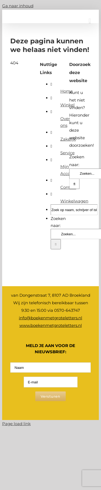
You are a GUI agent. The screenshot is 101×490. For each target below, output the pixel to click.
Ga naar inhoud (17, 5)
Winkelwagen (74, 201)
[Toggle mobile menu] (90, 20)
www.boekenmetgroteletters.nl (50, 325)
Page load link (16, 423)
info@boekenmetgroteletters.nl (50, 317)
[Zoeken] (56, 244)
